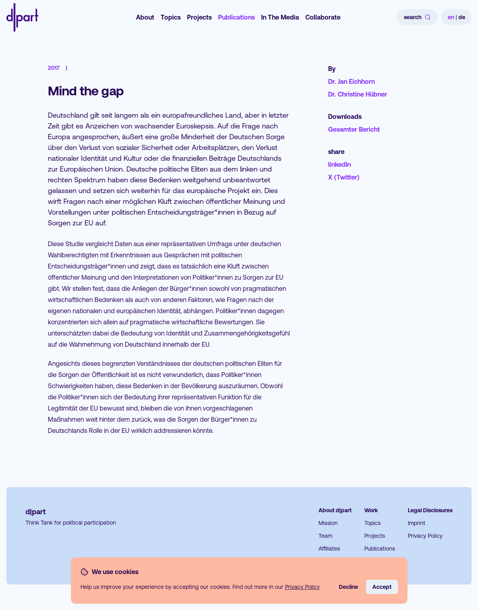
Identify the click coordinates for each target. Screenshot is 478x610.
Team (325, 536)
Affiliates (329, 548)
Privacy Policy (425, 536)
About (145, 17)
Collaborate (322, 17)
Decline (348, 587)
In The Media (280, 17)
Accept (381, 587)
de (461, 17)
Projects (199, 17)
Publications (236, 17)
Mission (328, 523)
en (451, 17)
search (417, 17)
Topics (171, 17)
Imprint (416, 523)
